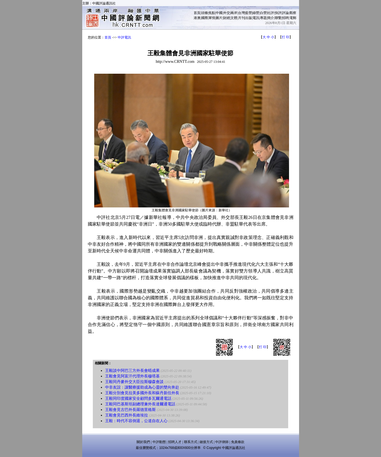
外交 (226, 13)
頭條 (204, 13)
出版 (248, 18)
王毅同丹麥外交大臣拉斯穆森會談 (134, 382)
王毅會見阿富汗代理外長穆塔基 (132, 376)
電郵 (293, 18)
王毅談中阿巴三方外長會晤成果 (132, 371)
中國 (219, 13)
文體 (233, 18)
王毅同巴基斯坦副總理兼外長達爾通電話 (140, 404)
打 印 (285, 37)
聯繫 (278, 18)
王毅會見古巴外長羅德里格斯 (130, 410)
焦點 (211, 13)
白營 (263, 13)
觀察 (293, 13)
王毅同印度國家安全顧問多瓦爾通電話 (138, 398)
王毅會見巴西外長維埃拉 (126, 415)
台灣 (241, 13)
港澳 (197, 18)
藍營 (248, 13)
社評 (270, 13)
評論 (285, 13)
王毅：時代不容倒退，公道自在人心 (136, 421)
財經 (226, 18)
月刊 (241, 18)
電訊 (256, 18)
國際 (204, 18)
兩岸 (233, 13)
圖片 (219, 18)
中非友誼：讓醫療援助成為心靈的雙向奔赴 (142, 387)
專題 (263, 18)
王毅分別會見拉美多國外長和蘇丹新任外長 (142, 393)
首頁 (197, 13)
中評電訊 (124, 37)
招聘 (285, 18)
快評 (278, 13)
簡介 (270, 18)
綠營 (256, 13)
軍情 (211, 18)
